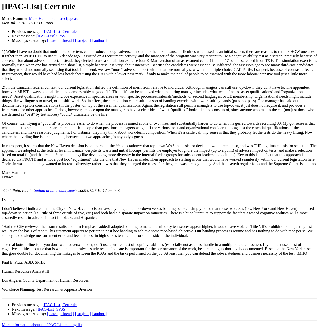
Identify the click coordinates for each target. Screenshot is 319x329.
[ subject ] (83, 40)
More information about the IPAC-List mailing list (42, 325)
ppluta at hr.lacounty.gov (55, 190)
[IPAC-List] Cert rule (60, 31)
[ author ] (99, 40)
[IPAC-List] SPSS (50, 36)
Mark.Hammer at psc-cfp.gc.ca (54, 18)
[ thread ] (66, 40)
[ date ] (52, 40)
